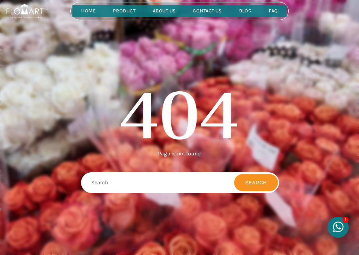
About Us (164, 11)
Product (124, 11)
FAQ (273, 11)
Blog (245, 11)
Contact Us (207, 11)
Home (88, 11)
